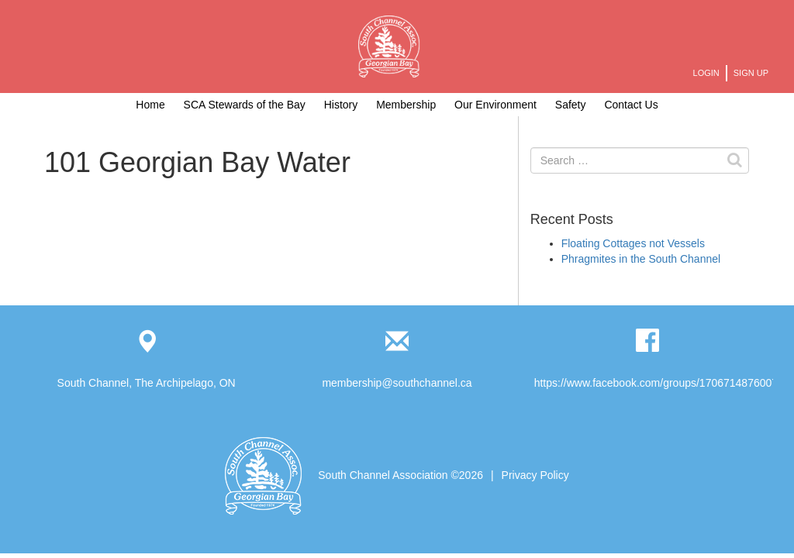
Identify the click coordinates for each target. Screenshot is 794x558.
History (341, 104)
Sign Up (751, 73)
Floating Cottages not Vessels (633, 243)
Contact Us (631, 104)
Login (706, 73)
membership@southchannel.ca (396, 383)
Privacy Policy (535, 475)
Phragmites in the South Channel (640, 259)
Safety (570, 104)
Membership (406, 104)
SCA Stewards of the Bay (245, 104)
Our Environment (495, 104)
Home (150, 104)
